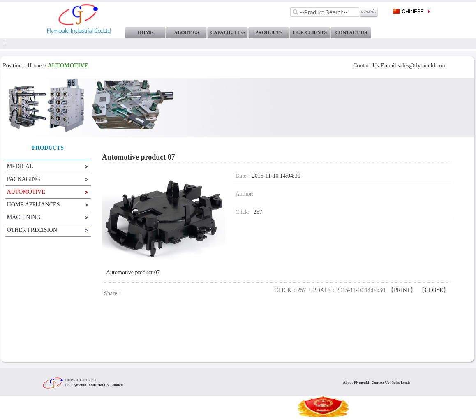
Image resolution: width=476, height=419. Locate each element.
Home (35, 66)
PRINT (402, 290)
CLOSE (434, 290)
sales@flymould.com (421, 66)
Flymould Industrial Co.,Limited (97, 385)
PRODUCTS (268, 32)
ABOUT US (186, 32)
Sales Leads (401, 382)
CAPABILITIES (227, 32)
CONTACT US (351, 32)
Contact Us (381, 382)
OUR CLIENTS (310, 32)
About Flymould (356, 382)
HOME (145, 32)
